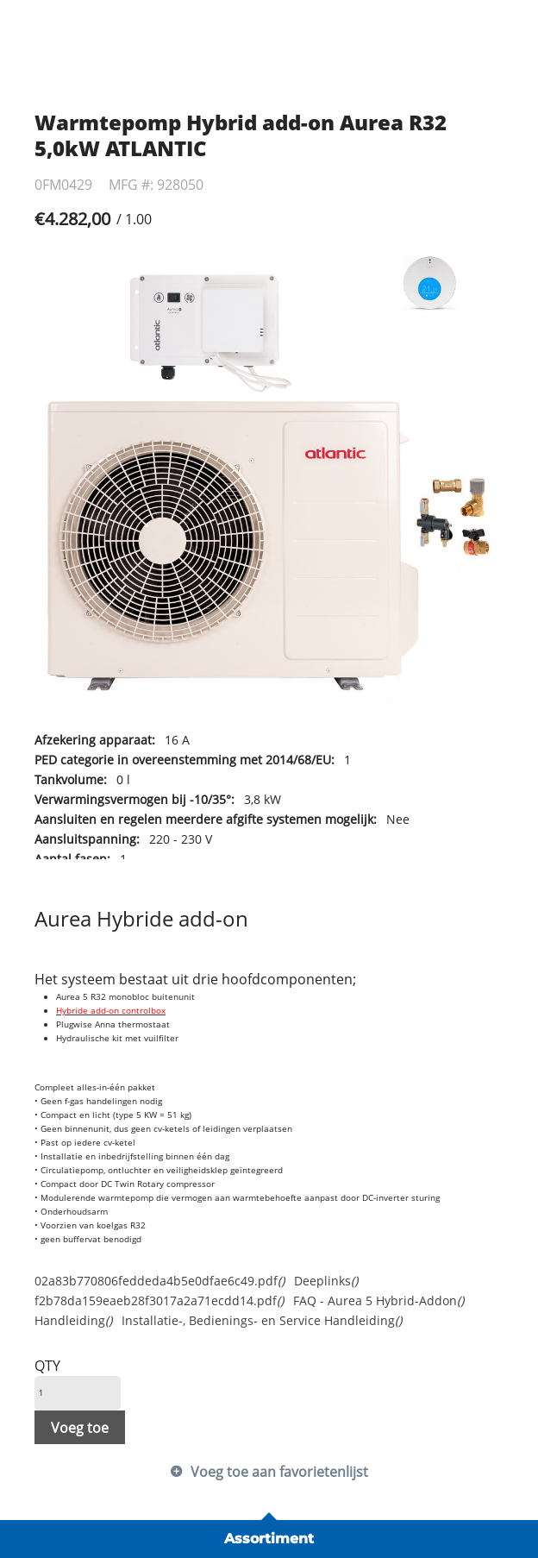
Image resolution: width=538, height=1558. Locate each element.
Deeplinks (326, 1280)
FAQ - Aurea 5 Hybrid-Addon (378, 1300)
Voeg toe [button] (80, 1427)
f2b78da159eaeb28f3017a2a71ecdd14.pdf (159, 1300)
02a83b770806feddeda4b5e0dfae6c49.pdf (159, 1280)
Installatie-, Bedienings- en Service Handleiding (262, 1320)
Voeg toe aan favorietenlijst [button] (279, 1471)
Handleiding (73, 1320)
